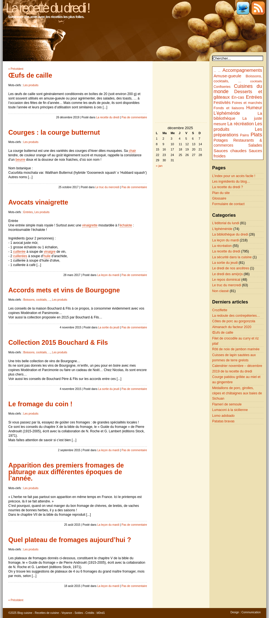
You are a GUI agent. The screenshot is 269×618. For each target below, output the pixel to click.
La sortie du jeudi (108, 327)
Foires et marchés (247, 103)
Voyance (66, 612)
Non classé (220, 291)
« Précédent (15, 68)
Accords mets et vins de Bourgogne (64, 290)
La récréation (240, 123)
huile (47, 256)
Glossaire (219, 198)
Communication (251, 612)
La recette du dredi (107, 117)
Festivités (222, 102)
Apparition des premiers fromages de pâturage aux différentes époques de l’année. (66, 472)
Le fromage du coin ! (40, 404)
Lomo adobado (223, 416)
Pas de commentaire (134, 117)
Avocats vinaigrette (38, 202)
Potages (221, 140)
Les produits (30, 85)
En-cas (238, 97)
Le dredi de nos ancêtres (230, 268)
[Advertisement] (181, 257)
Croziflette (219, 310)
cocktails (256, 81)
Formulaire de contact (228, 204)
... (215, 70)
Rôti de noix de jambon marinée (236, 349)
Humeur (254, 107)
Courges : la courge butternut (54, 132)
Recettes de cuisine (47, 612)
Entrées (28, 212)
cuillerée (19, 252)
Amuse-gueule (227, 75)
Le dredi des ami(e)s (227, 274)
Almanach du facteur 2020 (231, 327)
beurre (20, 160)
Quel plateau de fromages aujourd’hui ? (69, 539)
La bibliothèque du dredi (230, 234)
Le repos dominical (226, 280)
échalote (126, 225)
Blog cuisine (24, 612)
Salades (255, 145)
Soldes (79, 612)
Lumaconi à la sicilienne (230, 410)
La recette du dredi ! (47, 8)
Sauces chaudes (230, 150)
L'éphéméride (227, 113)
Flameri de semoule (227, 404)
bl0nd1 (101, 612)
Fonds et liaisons (229, 108)
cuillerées (20, 256)
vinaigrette (89, 225)
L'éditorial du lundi (225, 223)
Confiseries (222, 87)
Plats (256, 134)
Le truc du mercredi (107, 187)
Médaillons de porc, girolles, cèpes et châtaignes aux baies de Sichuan (237, 393)
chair (132, 151)
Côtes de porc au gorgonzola (233, 321)
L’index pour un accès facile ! (233, 176)
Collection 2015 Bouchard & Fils (58, 342)
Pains (244, 135)
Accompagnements (242, 70)
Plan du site (221, 193)
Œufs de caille (30, 75)
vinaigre (49, 252)
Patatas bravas (223, 421)
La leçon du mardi (108, 275)
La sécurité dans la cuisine (232, 257)
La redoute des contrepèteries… (236, 316)
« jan (159, 165)
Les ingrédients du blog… (231, 181)
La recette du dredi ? (227, 187)
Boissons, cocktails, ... (36, 299)
